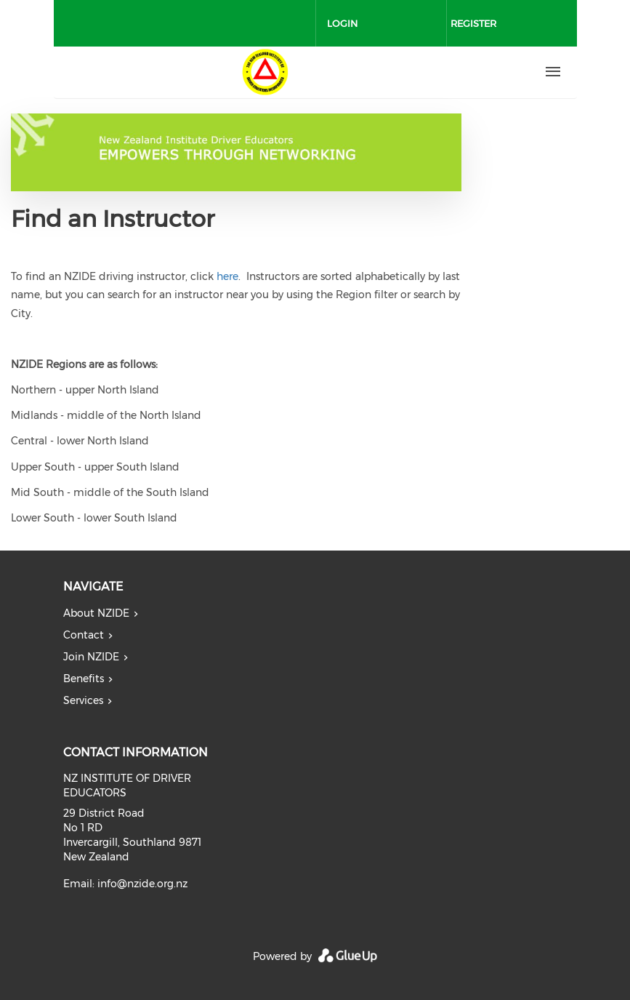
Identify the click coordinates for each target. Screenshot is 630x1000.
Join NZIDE (91, 656)
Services (83, 700)
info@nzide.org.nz (142, 883)
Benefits (83, 678)
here (227, 276)
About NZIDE (96, 613)
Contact (83, 634)
